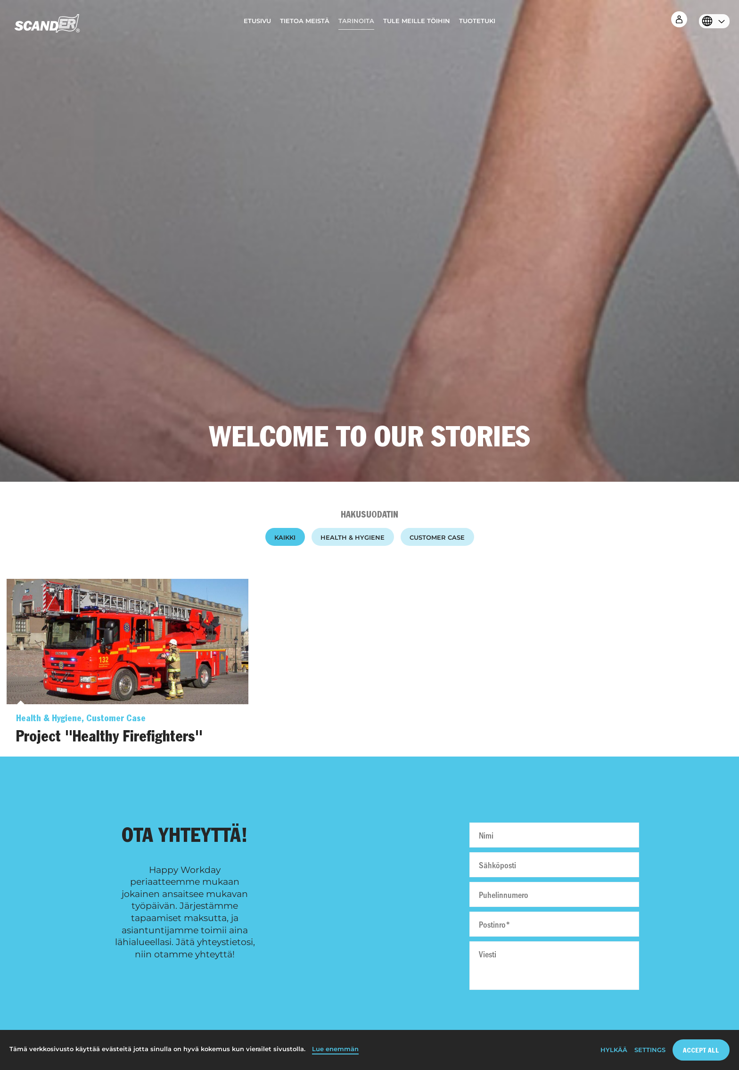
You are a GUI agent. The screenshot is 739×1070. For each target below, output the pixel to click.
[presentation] (554, 1015)
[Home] (47, 26)
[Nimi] (554, 835)
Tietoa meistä (304, 21)
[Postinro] (554, 924)
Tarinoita (356, 21)
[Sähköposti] (554, 864)
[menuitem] (257, 23)
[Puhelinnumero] (554, 894)
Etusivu (257, 21)
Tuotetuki (477, 21)
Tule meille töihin (416, 21)
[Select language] (712, 22)
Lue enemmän (335, 1049)
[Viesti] (554, 965)
